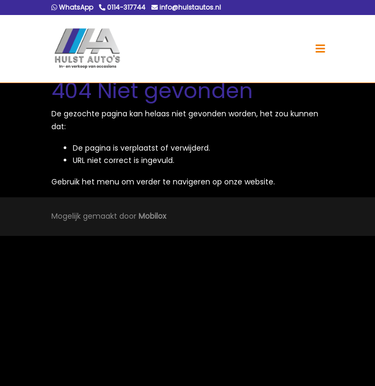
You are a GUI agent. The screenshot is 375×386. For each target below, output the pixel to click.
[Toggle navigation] (320, 49)
